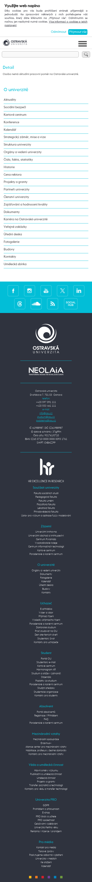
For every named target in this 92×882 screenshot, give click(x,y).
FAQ (46, 719)
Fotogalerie (11, 242)
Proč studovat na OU (46, 631)
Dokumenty (12, 212)
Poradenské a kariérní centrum (46, 554)
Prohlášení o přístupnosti (46, 809)
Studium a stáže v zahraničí (46, 673)
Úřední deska (13, 234)
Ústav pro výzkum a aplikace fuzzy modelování (46, 516)
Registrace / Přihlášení (46, 716)
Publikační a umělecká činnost (46, 774)
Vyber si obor (46, 613)
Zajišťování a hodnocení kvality (25, 204)
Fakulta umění (46, 501)
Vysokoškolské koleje (46, 543)
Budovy (9, 249)
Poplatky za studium (46, 681)
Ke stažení (46, 862)
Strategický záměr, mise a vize (25, 137)
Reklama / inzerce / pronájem (46, 831)
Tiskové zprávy (46, 851)
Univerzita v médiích (46, 859)
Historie (9, 167)
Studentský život (46, 639)
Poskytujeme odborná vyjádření (46, 855)
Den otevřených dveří (46, 635)
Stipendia (46, 677)
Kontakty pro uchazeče (46, 642)
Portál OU (46, 659)
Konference (11, 122)
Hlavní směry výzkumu (46, 770)
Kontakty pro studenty (46, 696)
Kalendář (10, 129)
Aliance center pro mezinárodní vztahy (46, 747)
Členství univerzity (16, 197)
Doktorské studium (46, 627)
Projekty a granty (15, 182)
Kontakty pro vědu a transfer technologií (46, 789)
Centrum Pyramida (46, 539)
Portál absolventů (46, 712)
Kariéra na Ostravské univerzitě (25, 219)
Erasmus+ (46, 743)
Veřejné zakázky (15, 226)
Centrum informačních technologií (46, 547)
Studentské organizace (46, 692)
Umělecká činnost (46, 778)
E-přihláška (46, 609)
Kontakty (10, 256)
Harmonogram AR (46, 670)
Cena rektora (12, 174)
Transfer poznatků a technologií (46, 785)
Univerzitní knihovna (46, 532)
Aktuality (10, 99)
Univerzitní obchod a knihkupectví (46, 536)
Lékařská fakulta (46, 508)
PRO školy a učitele (46, 816)
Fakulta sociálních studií (46, 493)
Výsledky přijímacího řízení (46, 620)
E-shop (46, 813)
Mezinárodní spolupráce (46, 739)
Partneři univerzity (16, 189)
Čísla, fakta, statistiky (18, 159)
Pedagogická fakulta (46, 497)
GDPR (46, 805)
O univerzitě (16, 89)
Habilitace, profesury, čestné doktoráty (46, 750)
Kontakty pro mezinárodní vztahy (46, 754)
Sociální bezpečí (15, 107)
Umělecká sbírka (15, 264)
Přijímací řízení (46, 616)
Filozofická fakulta (46, 504)
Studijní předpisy (46, 688)
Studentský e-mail (46, 662)
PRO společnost (46, 820)
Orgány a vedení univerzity (23, 152)
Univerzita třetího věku (46, 827)
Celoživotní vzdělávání (46, 824)
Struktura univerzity (17, 144)
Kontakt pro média (46, 847)
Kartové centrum (15, 114)
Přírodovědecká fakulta (46, 512)
